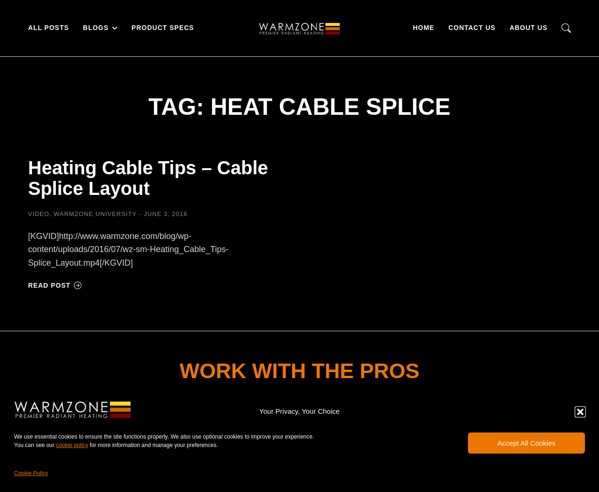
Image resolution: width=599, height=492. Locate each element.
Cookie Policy (31, 473)
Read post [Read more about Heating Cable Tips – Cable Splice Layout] (55, 285)
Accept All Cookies (526, 443)
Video (38, 213)
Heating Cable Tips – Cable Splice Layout (148, 178)
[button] (580, 412)
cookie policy (72, 445)
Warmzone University (95, 213)
